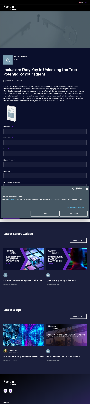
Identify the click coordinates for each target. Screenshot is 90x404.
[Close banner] (87, 189)
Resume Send (8, 336)
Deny (45, 213)
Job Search (7, 332)
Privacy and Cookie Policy (12, 374)
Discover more (78, 143)
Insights (5, 313)
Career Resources (9, 343)
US (86, 2)
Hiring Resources (9, 362)
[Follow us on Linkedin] (10, 294)
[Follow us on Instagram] (5, 294)
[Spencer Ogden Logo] (10, 286)
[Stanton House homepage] (10, 8)
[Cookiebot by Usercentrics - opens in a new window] (74, 188)
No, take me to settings (75, 207)
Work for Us (7, 317)
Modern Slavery (8, 377)
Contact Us (7, 321)
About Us (6, 310)
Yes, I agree (73, 213)
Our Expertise (8, 339)
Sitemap (6, 381)
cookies (11, 199)
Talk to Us (6, 355)
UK (82, 2)
